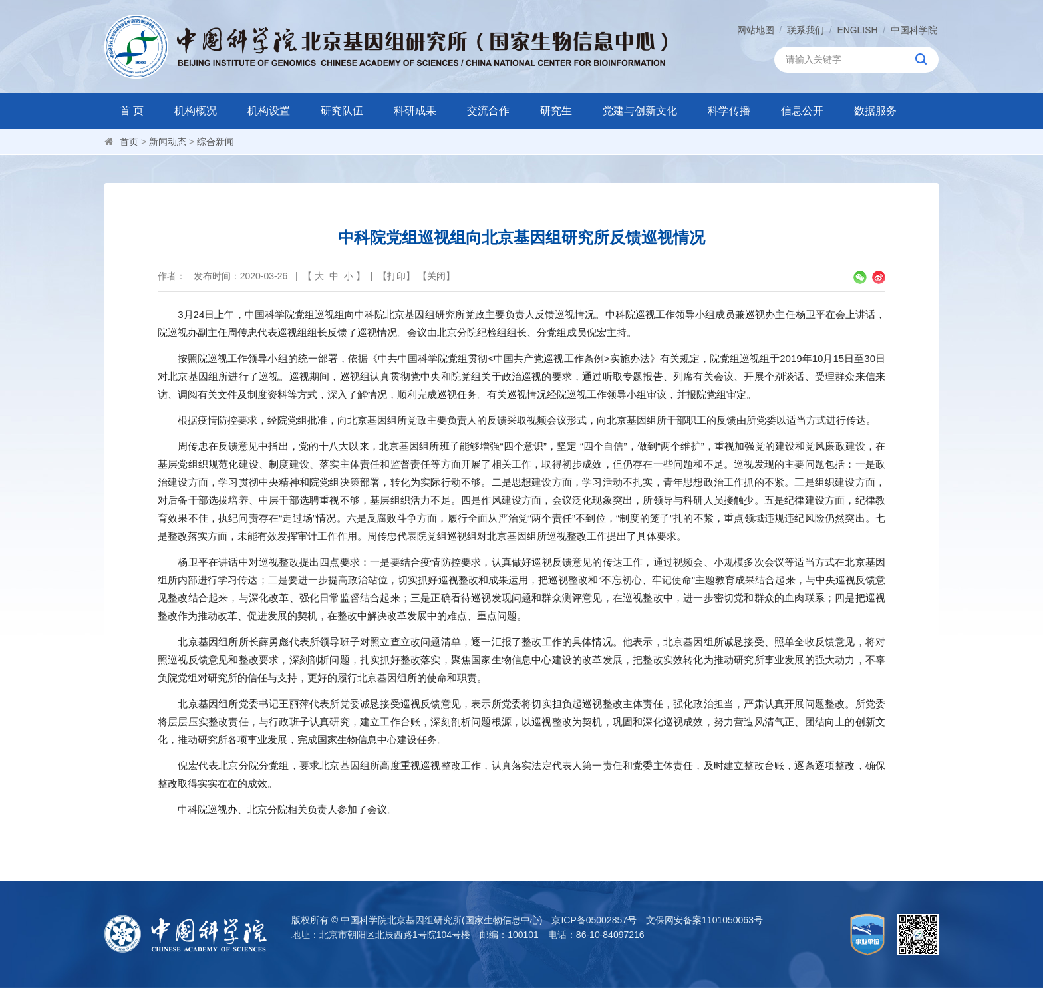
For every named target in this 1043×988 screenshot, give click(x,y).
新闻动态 (167, 141)
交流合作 (488, 110)
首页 (129, 141)
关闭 (436, 276)
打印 (396, 276)
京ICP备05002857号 (594, 920)
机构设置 (268, 110)
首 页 (132, 110)
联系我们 (805, 30)
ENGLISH (857, 30)
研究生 (556, 110)
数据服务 (875, 110)
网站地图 (755, 30)
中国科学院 (914, 30)
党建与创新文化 (640, 110)
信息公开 (802, 110)
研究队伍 (342, 110)
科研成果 (415, 110)
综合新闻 (215, 141)
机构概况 (195, 110)
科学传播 (729, 110)
